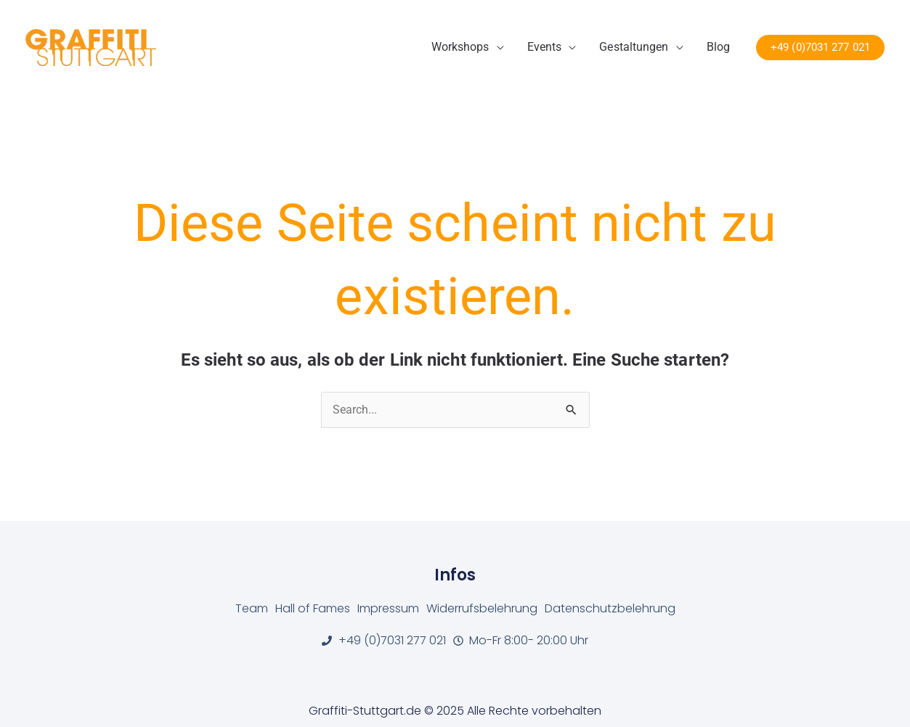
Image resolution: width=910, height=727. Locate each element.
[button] (820, 47)
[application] (496, 47)
